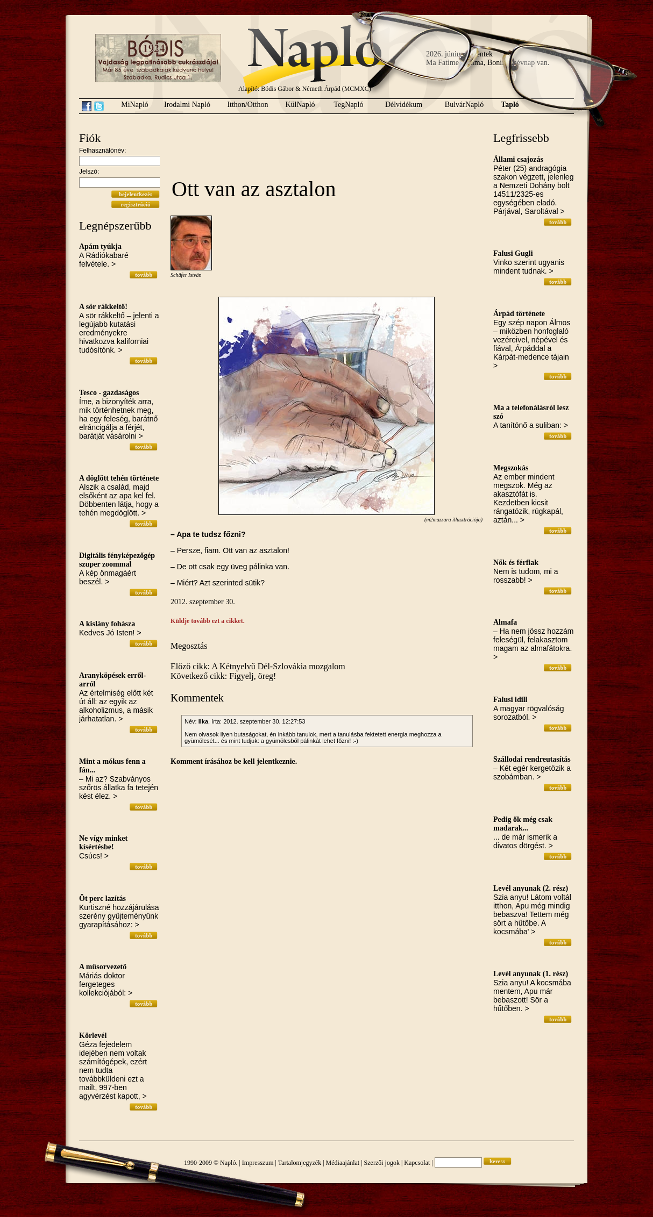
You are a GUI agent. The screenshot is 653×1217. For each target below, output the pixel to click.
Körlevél (93, 1036)
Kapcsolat (417, 1162)
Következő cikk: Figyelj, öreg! (223, 676)
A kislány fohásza (107, 624)
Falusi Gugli (513, 253)
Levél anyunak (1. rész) (530, 974)
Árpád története (519, 314)
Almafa (505, 622)
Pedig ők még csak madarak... (522, 823)
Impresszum (258, 1162)
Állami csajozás (518, 159)
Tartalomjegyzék (299, 1162)
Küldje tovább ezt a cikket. (208, 621)
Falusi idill (510, 700)
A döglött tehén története (119, 478)
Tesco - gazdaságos (109, 393)
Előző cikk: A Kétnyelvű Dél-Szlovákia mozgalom (258, 666)
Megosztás (189, 645)
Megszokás (510, 468)
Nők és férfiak (515, 563)
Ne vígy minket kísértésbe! (103, 842)
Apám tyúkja (100, 246)
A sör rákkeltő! (103, 307)
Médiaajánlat (343, 1162)
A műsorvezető (102, 967)
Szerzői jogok (382, 1162)
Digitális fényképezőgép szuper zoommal (117, 560)
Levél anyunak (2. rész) (530, 888)
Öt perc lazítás (102, 898)
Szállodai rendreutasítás (532, 759)
